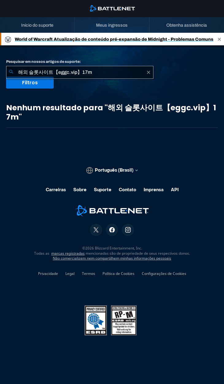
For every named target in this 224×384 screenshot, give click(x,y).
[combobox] (79, 72)
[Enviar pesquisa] (11, 72)
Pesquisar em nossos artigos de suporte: (43, 61)
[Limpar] (148, 72)
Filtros (30, 82)
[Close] (219, 39)
